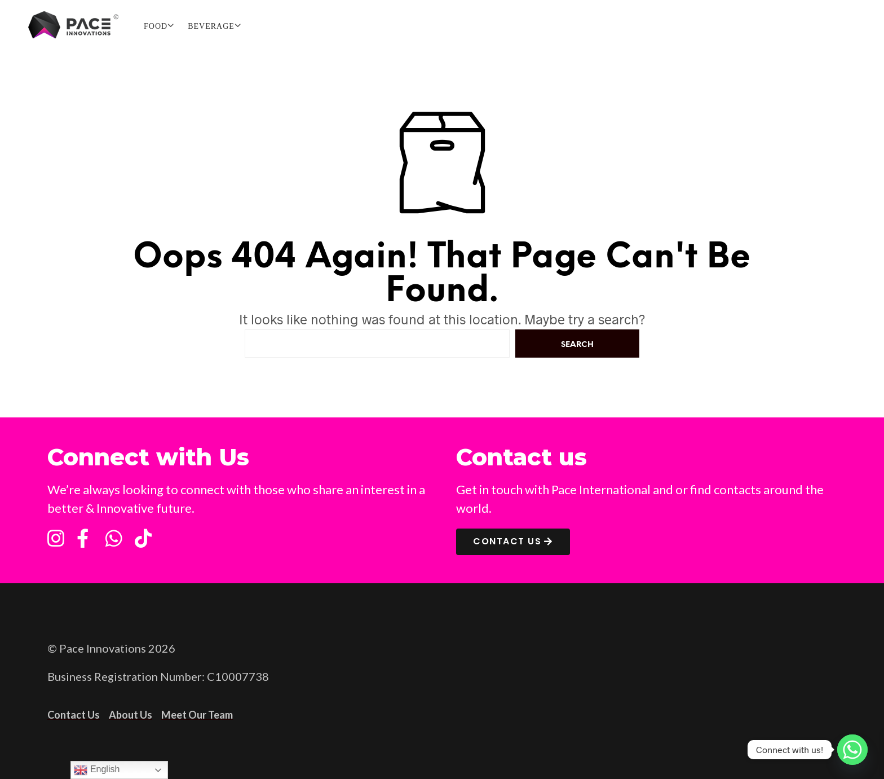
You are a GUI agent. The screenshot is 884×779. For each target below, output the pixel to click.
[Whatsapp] (852, 749)
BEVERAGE (211, 26)
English (97, 770)
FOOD (155, 26)
